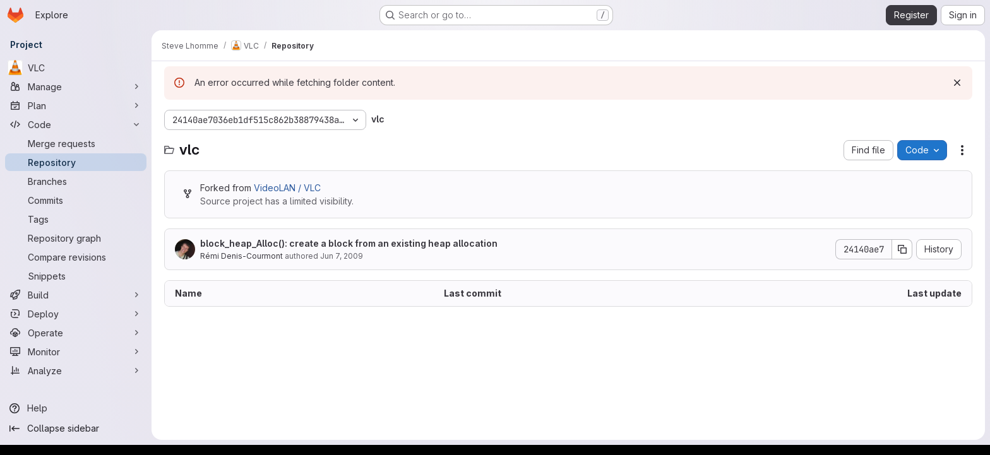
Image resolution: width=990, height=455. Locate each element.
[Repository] (75, 162)
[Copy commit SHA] (902, 249)
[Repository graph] (75, 238)
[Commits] (75, 200)
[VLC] (75, 67)
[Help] (75, 408)
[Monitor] (75, 351)
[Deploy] (75, 313)
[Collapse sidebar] (75, 428)
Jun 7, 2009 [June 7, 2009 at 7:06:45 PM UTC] (341, 256)
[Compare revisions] (75, 257)
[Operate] (75, 332)
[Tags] (75, 219)
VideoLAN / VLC (287, 187)
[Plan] (75, 105)
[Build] (75, 295)
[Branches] (75, 181)
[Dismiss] (957, 82)
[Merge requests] (75, 143)
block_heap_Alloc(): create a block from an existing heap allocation (349, 243)
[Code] (75, 124)
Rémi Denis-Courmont (241, 256)
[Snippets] (75, 276)
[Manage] (75, 86)
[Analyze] (75, 370)
